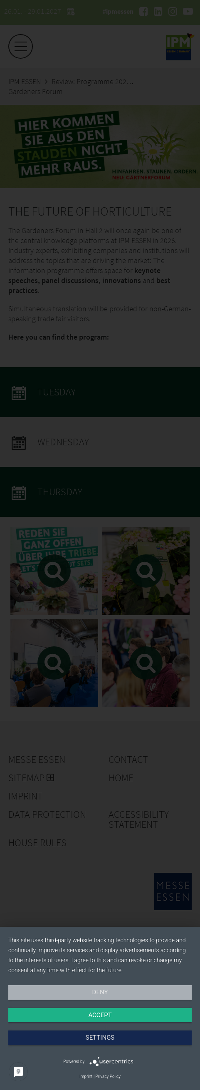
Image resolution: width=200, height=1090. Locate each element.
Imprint (85, 1076)
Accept (99, 1015)
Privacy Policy (108, 1076)
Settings (100, 1037)
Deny (100, 992)
